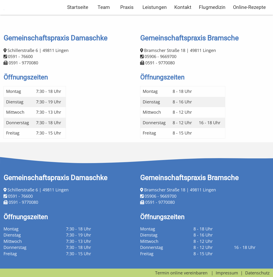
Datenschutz (257, 273)
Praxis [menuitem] (127, 19)
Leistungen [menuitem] (154, 19)
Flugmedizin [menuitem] (212, 19)
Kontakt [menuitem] (182, 19)
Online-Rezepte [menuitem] (249, 19)
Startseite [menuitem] (77, 19)
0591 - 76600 (20, 56)
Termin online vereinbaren (181, 273)
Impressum (227, 273)
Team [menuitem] (104, 19)
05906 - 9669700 (160, 56)
